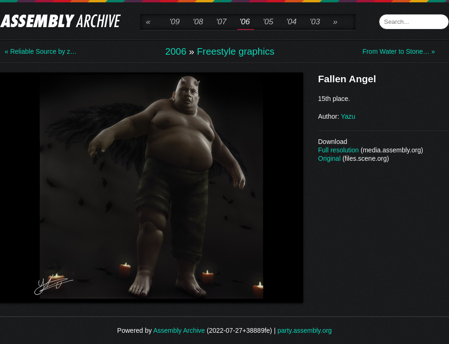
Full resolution (338, 150)
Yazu (348, 116)
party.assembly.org (304, 330)
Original (329, 158)
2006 (175, 51)
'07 (221, 21)
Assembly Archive (179, 330)
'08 (198, 21)
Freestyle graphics (236, 51)
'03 (315, 21)
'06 (244, 21)
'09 (174, 21)
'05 (268, 21)
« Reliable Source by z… (41, 51)
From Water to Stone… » (398, 51)
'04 (291, 21)
